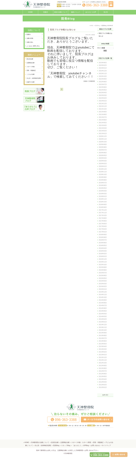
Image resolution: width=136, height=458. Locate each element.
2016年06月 (103, 243)
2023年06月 (103, 62)
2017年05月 (103, 223)
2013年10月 (103, 330)
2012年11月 (103, 360)
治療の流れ (30, 42)
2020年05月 (103, 155)
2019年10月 (103, 174)
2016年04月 (103, 248)
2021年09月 (103, 112)
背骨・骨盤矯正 (31, 70)
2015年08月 (103, 270)
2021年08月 (103, 114)
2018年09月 (103, 204)
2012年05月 (103, 376)
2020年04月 (103, 158)
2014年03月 (103, 316)
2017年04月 (103, 226)
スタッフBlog (65, 441)
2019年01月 (103, 196)
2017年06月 (103, 221)
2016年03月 (103, 251)
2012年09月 (103, 365)
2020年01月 (103, 166)
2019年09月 (103, 177)
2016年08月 (103, 237)
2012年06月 (103, 373)
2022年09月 (103, 79)
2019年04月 (103, 191)
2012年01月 (103, 387)
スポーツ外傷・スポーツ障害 (81, 438)
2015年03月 (103, 283)
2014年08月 (103, 303)
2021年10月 (103, 109)
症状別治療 (55, 438)
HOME (30, 12)
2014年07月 (103, 305)
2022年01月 (103, 101)
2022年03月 (103, 95)
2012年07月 (103, 371)
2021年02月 (103, 131)
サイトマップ (106, 441)
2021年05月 (103, 122)
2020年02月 (103, 163)
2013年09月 (103, 333)
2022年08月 (103, 81)
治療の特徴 (30, 38)
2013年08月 (103, 335)
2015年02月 (103, 286)
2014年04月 (103, 313)
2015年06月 (103, 275)
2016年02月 (103, 253)
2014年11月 (103, 294)
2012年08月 (103, 368)
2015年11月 (103, 262)
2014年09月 (103, 300)
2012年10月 (103, 363)
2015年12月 (103, 259)
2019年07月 (103, 183)
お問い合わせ (95, 441)
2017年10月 (103, 215)
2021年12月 (103, 103)
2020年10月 (103, 142)
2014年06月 (103, 308)
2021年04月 (103, 125)
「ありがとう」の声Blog (80, 441)
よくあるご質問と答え (33, 46)
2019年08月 (103, 180)
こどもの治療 (30, 74)
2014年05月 (103, 311)
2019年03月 (103, 193)
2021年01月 (103, 133)
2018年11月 (103, 199)
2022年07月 (103, 84)
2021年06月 (103, 120)
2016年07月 (103, 240)
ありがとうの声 (90, 12)
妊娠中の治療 (30, 82)
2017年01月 (103, 232)
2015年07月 (103, 273)
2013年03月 (103, 349)
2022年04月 (103, 92)
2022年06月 (103, 87)
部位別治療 (30, 59)
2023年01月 (103, 68)
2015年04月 (103, 281)
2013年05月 (103, 344)
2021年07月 (103, 117)
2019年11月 (103, 172)
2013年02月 (103, 352)
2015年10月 (103, 264)
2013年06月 (103, 341)
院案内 (45, 12)
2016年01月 (103, 256)
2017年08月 (103, 218)
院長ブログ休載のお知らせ (63, 29)
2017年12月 (103, 210)
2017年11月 (103, 212)
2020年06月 (103, 152)
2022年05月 (103, 90)
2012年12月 (103, 357)
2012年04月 (103, 379)
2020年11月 (103, 139)
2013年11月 (103, 327)
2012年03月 (103, 382)
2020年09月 (103, 144)
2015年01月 (103, 289)
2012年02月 (103, 384)
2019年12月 (103, 169)
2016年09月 (103, 234)
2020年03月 (103, 161)
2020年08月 (103, 147)
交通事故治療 (30, 63)
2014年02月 (103, 319)
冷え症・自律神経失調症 (34, 78)
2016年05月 (103, 245)
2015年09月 (103, 267)
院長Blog (56, 441)
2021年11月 (103, 106)
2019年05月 (103, 188)
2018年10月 (103, 202)
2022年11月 (103, 73)
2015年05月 (103, 278)
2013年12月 (103, 324)
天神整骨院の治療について (40, 438)
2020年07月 (103, 150)
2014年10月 (103, 297)
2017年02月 (103, 229)
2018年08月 (103, 207)
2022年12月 (103, 71)
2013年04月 (103, 346)
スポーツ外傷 (30, 66)
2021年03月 (103, 128)
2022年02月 (103, 98)
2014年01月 (103, 322)
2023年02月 (103, 65)
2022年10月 (103, 76)
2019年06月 (103, 185)
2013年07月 (103, 338)
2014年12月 (103, 292)
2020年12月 (103, 136)
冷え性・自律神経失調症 (43, 441)
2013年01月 (103, 354)
